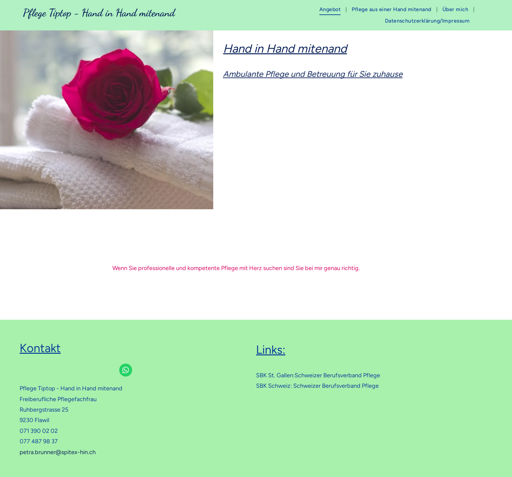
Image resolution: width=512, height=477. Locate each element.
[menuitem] (330, 9)
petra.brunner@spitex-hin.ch (58, 452)
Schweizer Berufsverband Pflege (337, 375)
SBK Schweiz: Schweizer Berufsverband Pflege (317, 385)
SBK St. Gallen (274, 375)
